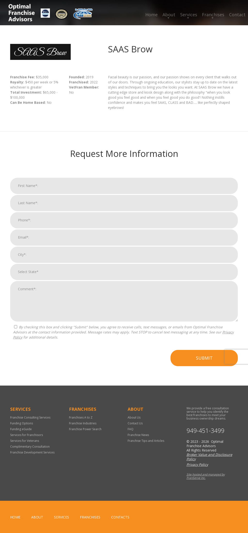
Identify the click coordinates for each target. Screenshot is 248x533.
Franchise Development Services (32, 452)
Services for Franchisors (26, 435)
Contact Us (135, 423)
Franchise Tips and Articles (146, 441)
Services (188, 14)
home (15, 517)
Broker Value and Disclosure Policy (209, 456)
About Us (134, 417)
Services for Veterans (24, 441)
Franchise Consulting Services (30, 417)
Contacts (120, 517)
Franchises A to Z (81, 417)
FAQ (130, 429)
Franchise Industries (82, 423)
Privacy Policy (197, 464)
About (169, 14)
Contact (237, 14)
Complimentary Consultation (30, 446)
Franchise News (138, 435)
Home (151, 14)
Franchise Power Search (85, 429)
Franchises (213, 14)
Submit (204, 360)
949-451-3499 (205, 431)
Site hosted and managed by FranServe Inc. (205, 476)
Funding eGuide (21, 429)
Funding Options (21, 423)
